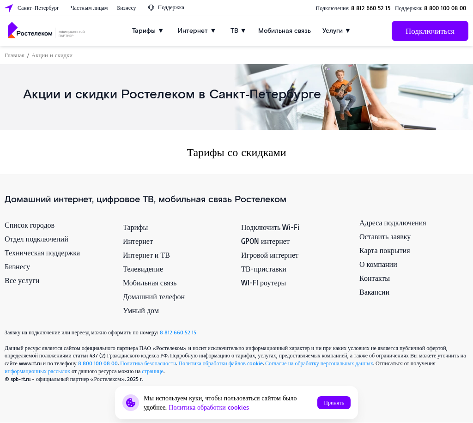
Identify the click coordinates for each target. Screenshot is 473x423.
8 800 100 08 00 (445, 8)
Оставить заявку (385, 236)
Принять (334, 402)
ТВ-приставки (263, 268)
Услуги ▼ (336, 30)
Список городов (30, 225)
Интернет (138, 241)
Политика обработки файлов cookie (220, 363)
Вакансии (374, 291)
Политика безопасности (148, 363)
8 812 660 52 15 (370, 8)
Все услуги (22, 280)
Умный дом (141, 310)
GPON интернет (265, 241)
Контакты (374, 278)
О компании (378, 264)
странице (153, 371)
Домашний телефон (154, 296)
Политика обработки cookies (209, 407)
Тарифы (135, 227)
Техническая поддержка (42, 252)
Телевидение (143, 268)
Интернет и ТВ (146, 255)
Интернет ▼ (197, 30)
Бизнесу (17, 266)
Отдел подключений (36, 238)
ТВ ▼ (238, 30)
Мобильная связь (284, 30)
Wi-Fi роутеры (263, 282)
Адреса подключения (392, 222)
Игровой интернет (269, 255)
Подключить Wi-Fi (270, 227)
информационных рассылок (37, 371)
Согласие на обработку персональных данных (319, 363)
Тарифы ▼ (148, 30)
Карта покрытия (384, 250)
